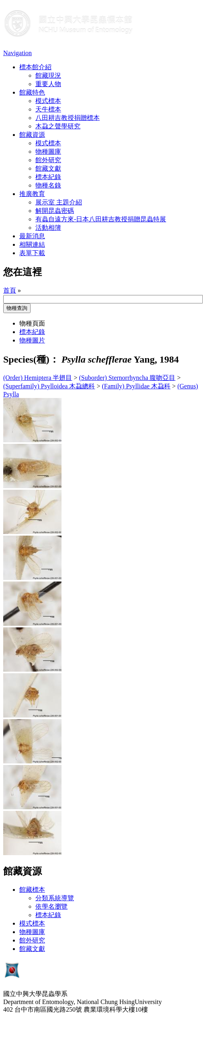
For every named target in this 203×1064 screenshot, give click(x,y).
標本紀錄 (48, 176)
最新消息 (32, 236)
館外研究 (48, 160)
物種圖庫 (48, 151)
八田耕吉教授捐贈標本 (67, 117)
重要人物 (48, 83)
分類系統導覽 (54, 898)
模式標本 (48, 100)
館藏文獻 (48, 168)
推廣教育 (32, 193)
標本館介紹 (35, 67)
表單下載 (32, 253)
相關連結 (32, 244)
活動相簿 (48, 227)
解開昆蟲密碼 (54, 210)
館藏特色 (32, 92)
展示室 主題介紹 (58, 202)
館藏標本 (32, 889)
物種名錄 (48, 185)
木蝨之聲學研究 (57, 126)
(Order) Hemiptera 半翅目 (37, 377)
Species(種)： (31, 359)
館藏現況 (48, 75)
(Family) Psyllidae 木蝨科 (136, 386)
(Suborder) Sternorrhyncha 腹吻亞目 (127, 377)
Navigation (17, 52)
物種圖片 (32, 340)
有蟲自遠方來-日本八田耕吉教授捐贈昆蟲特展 (100, 219)
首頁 (9, 290)
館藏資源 (32, 134)
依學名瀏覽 (51, 906)
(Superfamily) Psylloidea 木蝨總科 (49, 386)
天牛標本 (48, 109)
